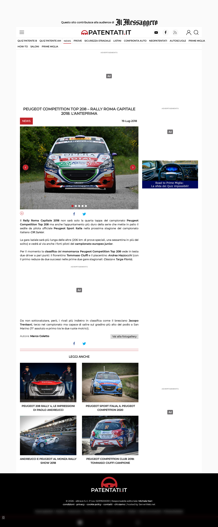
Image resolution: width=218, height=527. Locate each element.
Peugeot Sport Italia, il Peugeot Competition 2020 (110, 408)
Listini (117, 40)
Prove (78, 40)
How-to (23, 46)
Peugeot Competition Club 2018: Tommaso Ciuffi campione (110, 461)
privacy (80, 504)
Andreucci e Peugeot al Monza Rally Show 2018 (48, 461)
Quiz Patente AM (50, 40)
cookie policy (94, 504)
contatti (107, 504)
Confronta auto (135, 40)
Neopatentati (158, 40)
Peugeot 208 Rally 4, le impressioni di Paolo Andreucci (48, 408)
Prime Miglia (197, 40)
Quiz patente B (27, 40)
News (67, 41)
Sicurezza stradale (97, 40)
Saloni (34, 46)
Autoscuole (178, 40)
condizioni (68, 504)
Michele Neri (145, 501)
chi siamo (119, 504)
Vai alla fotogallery (124, 336)
